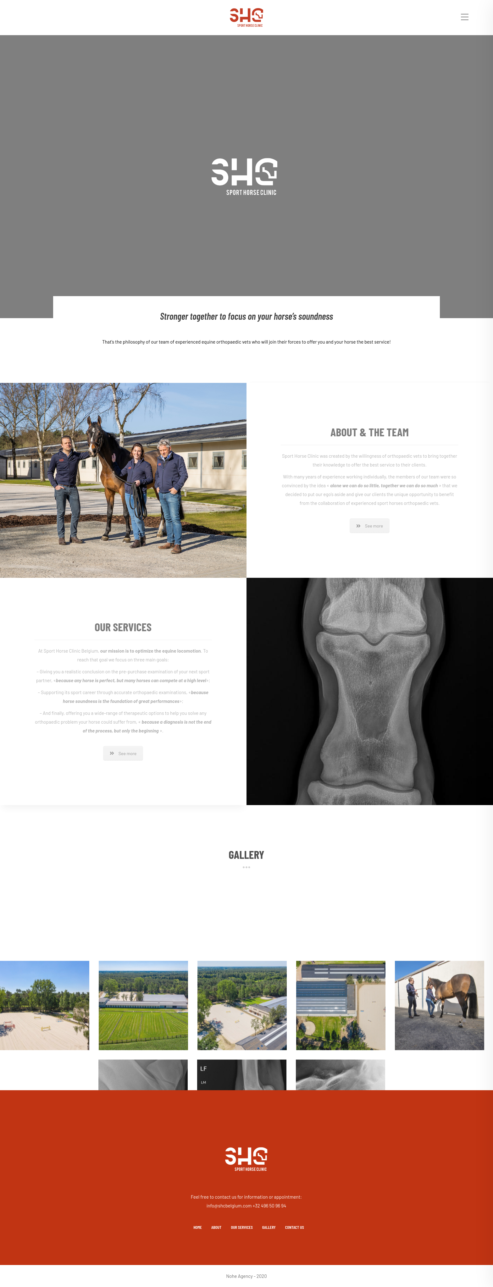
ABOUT (216, 1227)
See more (369, 525)
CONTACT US (294, 1227)
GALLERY (269, 1227)
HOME (197, 1227)
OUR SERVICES (241, 1227)
